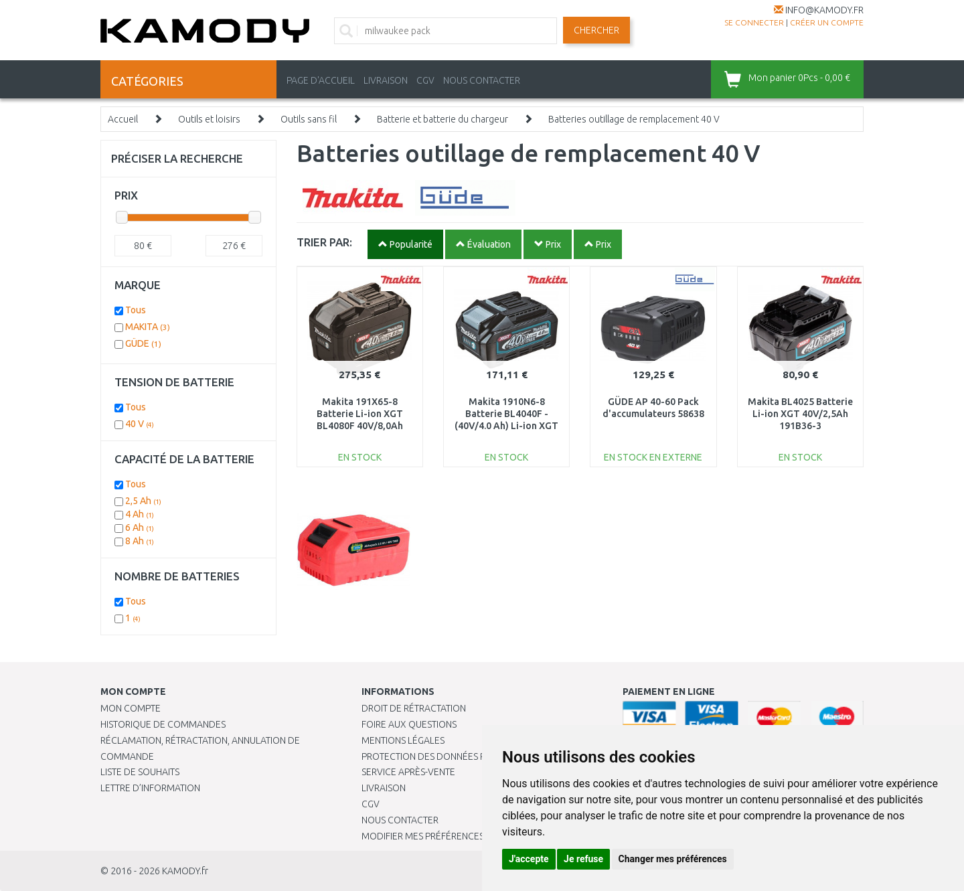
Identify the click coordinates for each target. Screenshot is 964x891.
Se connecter (754, 22)
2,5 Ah (143, 500)
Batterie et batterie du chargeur (442, 119)
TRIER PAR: (324, 242)
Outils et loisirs (209, 119)
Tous (135, 310)
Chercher (596, 30)
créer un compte (827, 22)
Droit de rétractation (414, 708)
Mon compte (130, 708)
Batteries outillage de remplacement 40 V (634, 119)
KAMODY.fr (185, 871)
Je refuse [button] (583, 859)
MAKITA (147, 326)
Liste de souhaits (139, 771)
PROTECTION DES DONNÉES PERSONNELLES (453, 756)
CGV (425, 80)
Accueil (123, 119)
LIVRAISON (386, 80)
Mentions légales (403, 740)
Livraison (384, 788)
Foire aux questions (409, 724)
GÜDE (143, 343)
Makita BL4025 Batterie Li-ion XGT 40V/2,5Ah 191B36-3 (800, 413)
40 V (139, 423)
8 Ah (139, 541)
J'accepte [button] (529, 859)
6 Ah (139, 527)
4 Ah (139, 514)
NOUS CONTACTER (481, 80)
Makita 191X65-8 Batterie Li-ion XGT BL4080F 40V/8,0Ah (360, 413)
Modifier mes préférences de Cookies (450, 836)
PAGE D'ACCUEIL (321, 80)
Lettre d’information (150, 788)
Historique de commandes (163, 724)
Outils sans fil (308, 119)
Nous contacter (400, 820)
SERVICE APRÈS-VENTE (408, 771)
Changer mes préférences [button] (673, 859)
